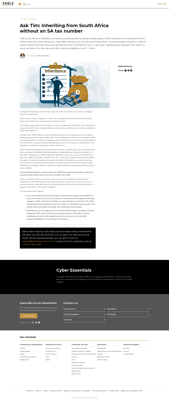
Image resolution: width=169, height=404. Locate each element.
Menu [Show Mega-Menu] (27, 4)
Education (101, 344)
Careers (46, 391)
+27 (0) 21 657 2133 (31, 244)
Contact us (30, 391)
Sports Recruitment (103, 357)
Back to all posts (28, 19)
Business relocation (78, 365)
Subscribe (28, 316)
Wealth (48, 359)
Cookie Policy (114, 391)
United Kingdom (25, 351)
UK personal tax (51, 351)
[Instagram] (32, 322)
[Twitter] (125, 70)
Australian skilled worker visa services (83, 368)
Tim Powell (31, 56)
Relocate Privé (24, 359)
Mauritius (126, 348)
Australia (22, 348)
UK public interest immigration (81, 351)
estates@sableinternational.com (38, 241)
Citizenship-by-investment (28, 357)
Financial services (54, 344)
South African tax (51, 354)
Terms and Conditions (100, 391)
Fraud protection (56, 391)
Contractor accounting (53, 348)
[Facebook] (128, 70)
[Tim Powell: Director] (23, 55)
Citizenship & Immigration (31, 344)
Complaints (86, 391)
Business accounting (78, 362)
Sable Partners (76, 371)
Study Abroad (101, 348)
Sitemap (67, 391)
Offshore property (131, 344)
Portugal (126, 351)
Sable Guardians (102, 359)
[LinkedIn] (131, 70)
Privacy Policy (76, 391)
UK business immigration (80, 348)
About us (38, 391)
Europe (22, 354)
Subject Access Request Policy (131, 391)
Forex (47, 357)
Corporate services (80, 344)
